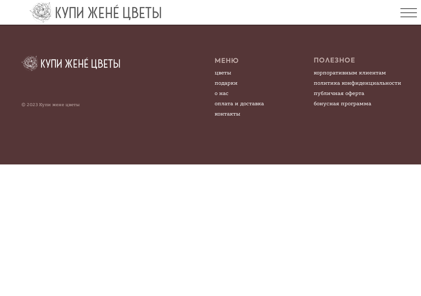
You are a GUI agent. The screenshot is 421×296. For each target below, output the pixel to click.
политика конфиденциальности (357, 83)
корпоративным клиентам (350, 72)
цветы (223, 72)
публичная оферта (339, 93)
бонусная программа (342, 103)
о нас (222, 93)
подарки (226, 83)
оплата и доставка (239, 103)
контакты (227, 114)
